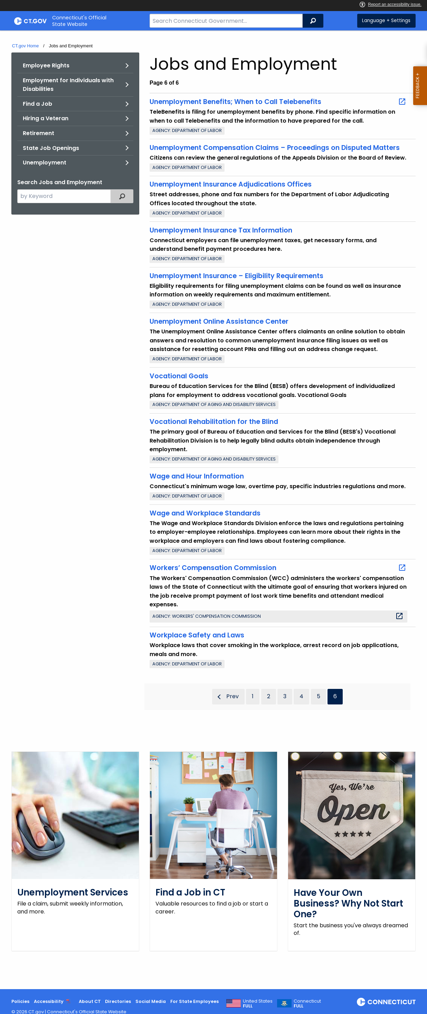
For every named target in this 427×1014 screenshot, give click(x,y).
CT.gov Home (25, 45)
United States (258, 1003)
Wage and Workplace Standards (205, 513)
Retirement (38, 133)
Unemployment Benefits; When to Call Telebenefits (278, 102)
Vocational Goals (179, 376)
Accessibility (49, 1001)
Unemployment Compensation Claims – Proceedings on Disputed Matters (275, 147)
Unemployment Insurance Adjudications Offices (231, 184)
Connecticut (307, 1003)
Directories (118, 1001)
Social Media (150, 1001)
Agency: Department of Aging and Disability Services (214, 404)
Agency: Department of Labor (187, 130)
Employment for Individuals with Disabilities (68, 84)
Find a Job (37, 104)
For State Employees (194, 1001)
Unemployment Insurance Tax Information (221, 230)
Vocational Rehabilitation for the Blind (214, 421)
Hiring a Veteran (45, 118)
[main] (213, 509)
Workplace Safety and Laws (197, 635)
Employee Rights (46, 65)
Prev (232, 696)
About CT (90, 1001)
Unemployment (44, 163)
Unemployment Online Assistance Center (219, 321)
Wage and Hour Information (197, 476)
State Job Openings (51, 148)
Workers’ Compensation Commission (278, 568)
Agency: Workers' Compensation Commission (278, 616)
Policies (20, 1001)
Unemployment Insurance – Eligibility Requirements (236, 276)
